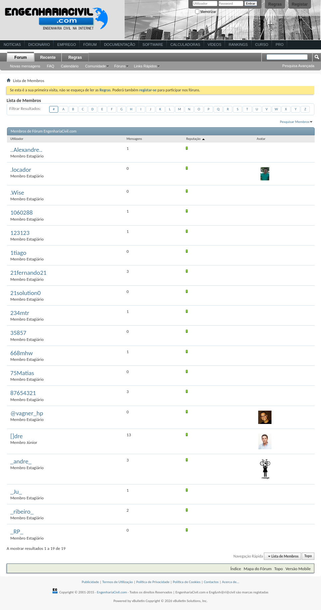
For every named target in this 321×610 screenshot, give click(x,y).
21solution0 (25, 293)
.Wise (17, 192)
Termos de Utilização (117, 582)
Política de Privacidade (152, 582)
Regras (275, 4)
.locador (20, 169)
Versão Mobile (298, 568)
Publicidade (90, 582)
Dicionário (39, 45)
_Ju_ (16, 491)
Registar (300, 4)
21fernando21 (28, 272)
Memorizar (205, 12)
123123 (20, 233)
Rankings (238, 45)
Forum (20, 57)
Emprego (66, 45)
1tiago (18, 252)
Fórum (90, 45)
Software (153, 45)
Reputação (195, 139)
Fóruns (120, 66)
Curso (261, 45)
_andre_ (21, 461)
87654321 (23, 393)
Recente (48, 57)
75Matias (22, 373)
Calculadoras (185, 45)
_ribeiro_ (22, 511)
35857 (18, 333)
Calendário (69, 66)
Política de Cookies (186, 582)
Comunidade (95, 66)
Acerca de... (230, 582)
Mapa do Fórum (257, 568)
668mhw (21, 353)
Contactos (211, 582)
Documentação (119, 45)
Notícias (12, 45)
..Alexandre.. (26, 149)
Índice (235, 568)
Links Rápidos (145, 66)
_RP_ (16, 531)
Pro (279, 45)
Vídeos (215, 45)
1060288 (21, 212)
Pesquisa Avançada (298, 66)
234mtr (19, 313)
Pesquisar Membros (294, 122)
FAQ (50, 66)
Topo (308, 556)
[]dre (16, 436)
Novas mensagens (25, 66)
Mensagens (134, 139)
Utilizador (16, 139)
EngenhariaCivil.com (112, 592)
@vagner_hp (26, 413)
